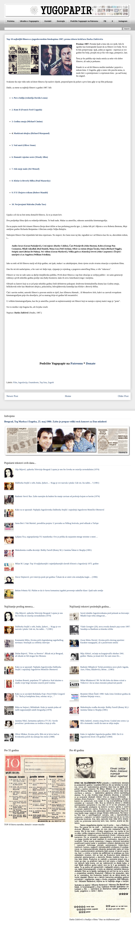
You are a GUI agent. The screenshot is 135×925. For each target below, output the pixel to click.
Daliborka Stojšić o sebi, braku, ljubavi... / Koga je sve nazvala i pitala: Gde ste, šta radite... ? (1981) (57, 483)
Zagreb (51, 382)
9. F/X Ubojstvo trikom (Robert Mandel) (30, 192)
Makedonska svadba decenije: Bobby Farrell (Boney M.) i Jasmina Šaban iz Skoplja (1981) (53, 550)
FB (105, 21)
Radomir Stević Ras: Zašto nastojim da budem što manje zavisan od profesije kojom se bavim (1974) (57, 496)
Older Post (123, 396)
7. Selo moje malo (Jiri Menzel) (25, 169)
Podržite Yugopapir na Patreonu (84, 21)
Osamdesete (34, 382)
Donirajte (61, 21)
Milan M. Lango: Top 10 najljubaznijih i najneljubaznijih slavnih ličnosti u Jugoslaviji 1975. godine (57, 564)
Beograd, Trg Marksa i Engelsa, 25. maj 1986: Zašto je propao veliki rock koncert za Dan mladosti (55, 421)
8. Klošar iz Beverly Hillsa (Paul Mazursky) (31, 181)
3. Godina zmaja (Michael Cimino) (27, 121)
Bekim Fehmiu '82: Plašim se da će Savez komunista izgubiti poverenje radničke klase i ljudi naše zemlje (59, 590)
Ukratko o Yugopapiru (29, 21)
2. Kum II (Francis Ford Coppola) (27, 110)
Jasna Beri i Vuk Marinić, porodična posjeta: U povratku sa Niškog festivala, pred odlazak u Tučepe (57, 523)
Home (68, 396)
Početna (10, 21)
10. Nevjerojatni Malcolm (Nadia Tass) (29, 204)
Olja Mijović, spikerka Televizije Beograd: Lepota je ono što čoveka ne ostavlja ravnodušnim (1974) (57, 469)
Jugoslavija (23, 382)
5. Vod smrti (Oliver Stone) (24, 145)
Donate (90, 363)
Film (15, 382)
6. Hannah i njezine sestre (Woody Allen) (30, 157)
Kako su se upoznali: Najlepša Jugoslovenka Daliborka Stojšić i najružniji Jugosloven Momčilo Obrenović (59, 510)
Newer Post (12, 396)
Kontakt (47, 21)
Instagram (123, 21)
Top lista (43, 382)
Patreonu (76, 363)
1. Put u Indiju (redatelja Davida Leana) (30, 98)
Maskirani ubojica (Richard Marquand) (32, 133)
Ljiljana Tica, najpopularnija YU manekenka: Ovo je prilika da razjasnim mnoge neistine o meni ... (56, 537)
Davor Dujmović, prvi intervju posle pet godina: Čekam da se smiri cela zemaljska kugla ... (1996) (56, 577)
